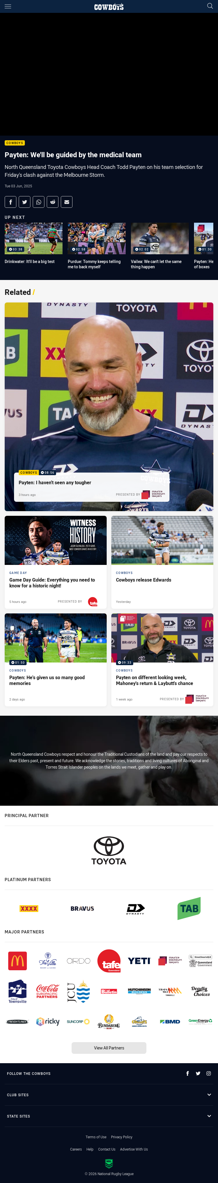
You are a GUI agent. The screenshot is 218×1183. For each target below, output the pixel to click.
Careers (76, 1149)
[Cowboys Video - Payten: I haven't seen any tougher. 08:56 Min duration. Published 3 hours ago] (109, 406)
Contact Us (106, 1149)
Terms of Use (96, 1136)
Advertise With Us (134, 1149)
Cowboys (14, 143)
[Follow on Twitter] (198, 1073)
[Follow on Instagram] (208, 1073)
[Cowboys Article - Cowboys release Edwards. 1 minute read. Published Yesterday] (162, 562)
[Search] (210, 6)
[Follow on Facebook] (187, 1073)
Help (90, 1149)
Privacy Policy (121, 1136)
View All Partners (109, 1048)
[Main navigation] (8, 6)
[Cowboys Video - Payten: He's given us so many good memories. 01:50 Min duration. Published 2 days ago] (56, 659)
